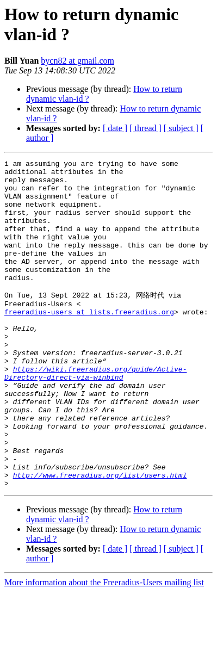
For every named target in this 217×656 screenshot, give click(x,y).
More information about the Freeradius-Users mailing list (104, 646)
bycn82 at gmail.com (77, 60)
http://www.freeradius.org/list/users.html (100, 537)
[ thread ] (145, 128)
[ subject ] (181, 128)
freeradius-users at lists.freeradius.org (89, 341)
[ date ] (115, 128)
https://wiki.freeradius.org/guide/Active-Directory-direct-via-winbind (95, 415)
